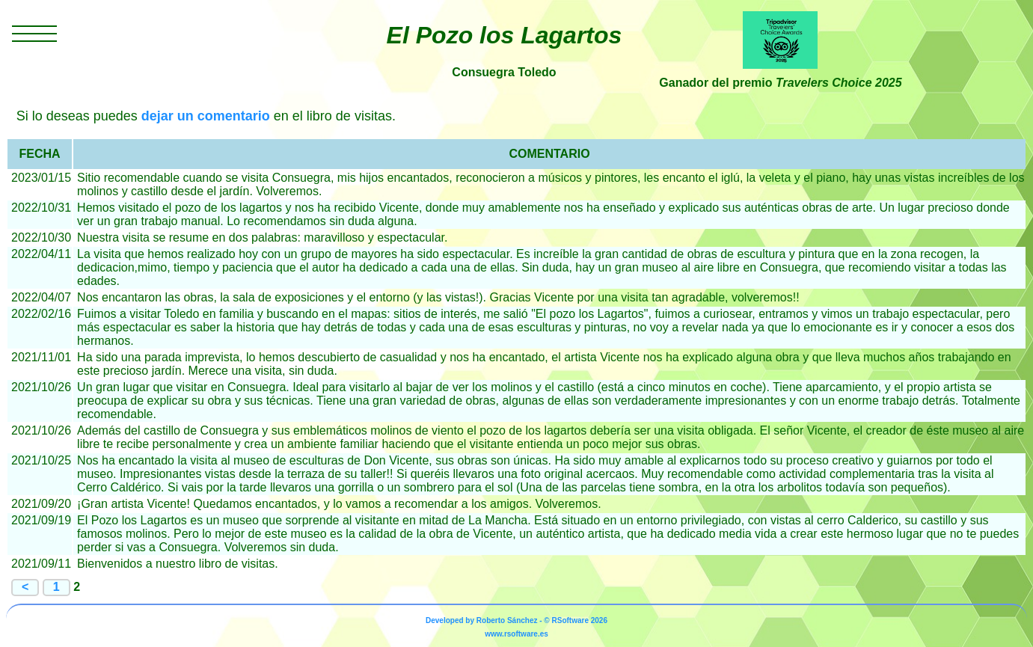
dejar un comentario (205, 115)
